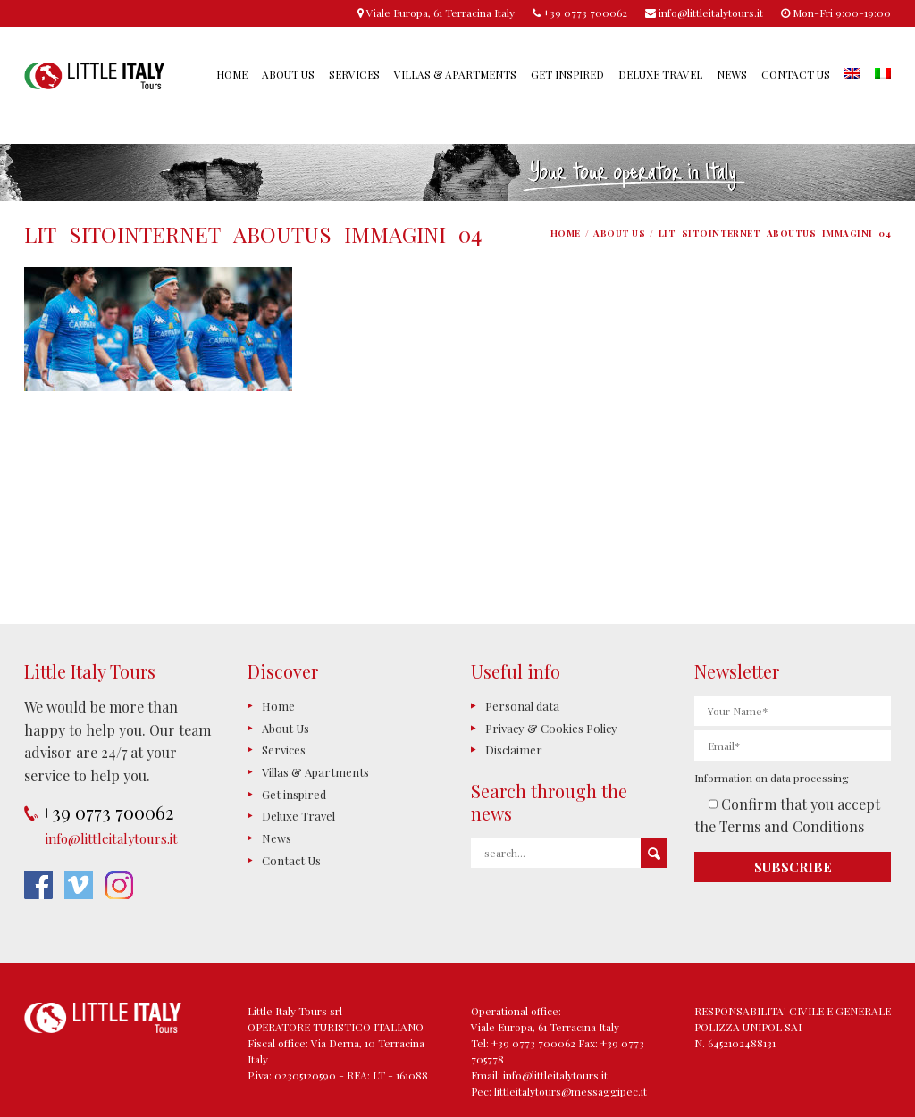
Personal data (522, 705)
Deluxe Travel (660, 74)
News (732, 74)
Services (354, 74)
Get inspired (567, 74)
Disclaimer (513, 749)
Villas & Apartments (455, 74)
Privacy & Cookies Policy (551, 728)
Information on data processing (771, 778)
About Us (288, 74)
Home (232, 74)
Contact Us (795, 74)
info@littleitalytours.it (112, 838)
